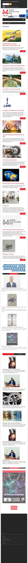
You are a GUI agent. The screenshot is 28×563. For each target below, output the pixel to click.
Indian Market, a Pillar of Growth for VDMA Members (11, 419)
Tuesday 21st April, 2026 (15, 1)
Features (8, 23)
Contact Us (8, 1)
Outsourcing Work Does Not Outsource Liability (10, 401)
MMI (17, 561)
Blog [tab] (8, 350)
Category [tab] (19, 350)
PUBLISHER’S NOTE (6, 383)
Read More (23, 51)
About (4, 1)
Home (5, 23)
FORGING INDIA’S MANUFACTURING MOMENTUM (11, 437)
